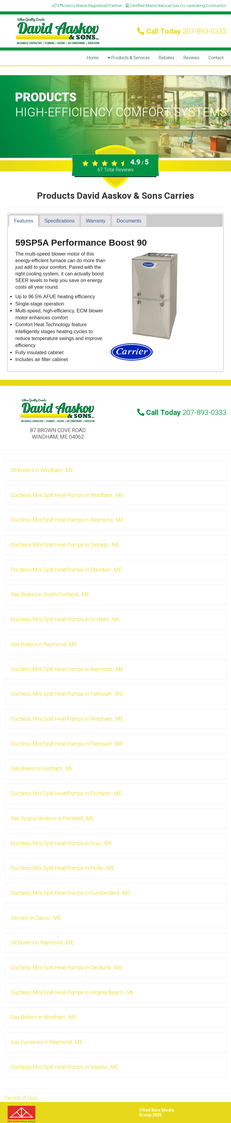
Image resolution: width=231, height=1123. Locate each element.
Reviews (191, 58)
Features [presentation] (23, 220)
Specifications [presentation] (60, 220)
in (42, 470)
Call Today (181, 31)
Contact (215, 58)
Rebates (166, 58)
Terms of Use (21, 1098)
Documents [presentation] (129, 220)
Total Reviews (115, 169)
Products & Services (129, 58)
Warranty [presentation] (95, 220)
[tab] (23, 221)
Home (93, 58)
